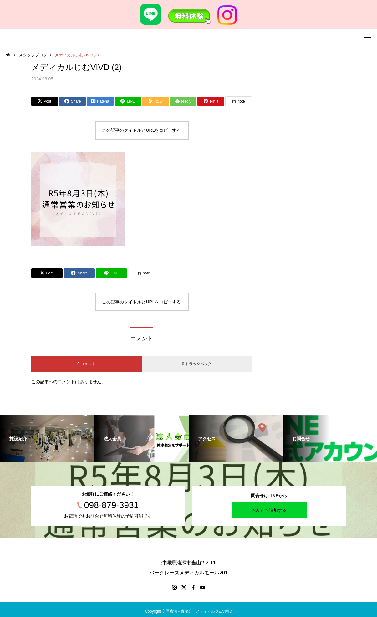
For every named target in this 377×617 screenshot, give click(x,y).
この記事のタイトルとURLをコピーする (141, 130)
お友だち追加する (269, 510)
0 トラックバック (196, 364)
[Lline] (128, 101)
